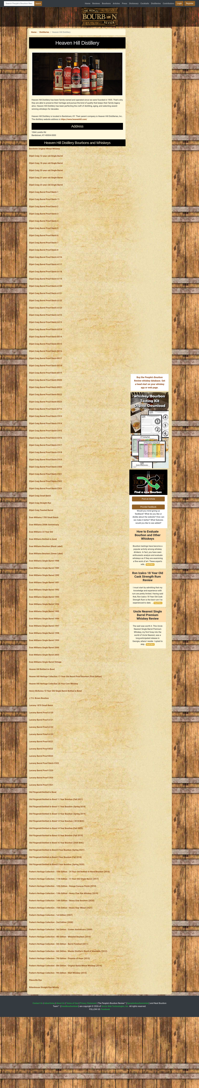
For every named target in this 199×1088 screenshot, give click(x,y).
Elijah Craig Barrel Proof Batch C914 (45, 459)
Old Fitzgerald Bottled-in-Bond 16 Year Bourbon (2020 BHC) (56, 878)
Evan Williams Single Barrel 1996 (44, 654)
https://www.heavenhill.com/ (74, 119)
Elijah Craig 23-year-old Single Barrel (46, 220)
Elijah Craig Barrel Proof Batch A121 (45, 329)
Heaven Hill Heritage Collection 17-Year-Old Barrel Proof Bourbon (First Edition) (65, 712)
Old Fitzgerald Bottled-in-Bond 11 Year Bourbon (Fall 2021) (56, 835)
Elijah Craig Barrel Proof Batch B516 (45, 386)
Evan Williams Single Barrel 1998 (44, 668)
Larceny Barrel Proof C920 (41, 813)
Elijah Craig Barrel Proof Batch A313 (45, 358)
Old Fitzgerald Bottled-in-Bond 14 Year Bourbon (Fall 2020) (56, 864)
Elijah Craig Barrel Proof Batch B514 (45, 372)
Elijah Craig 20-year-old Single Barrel (46, 206)
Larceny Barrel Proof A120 (41, 748)
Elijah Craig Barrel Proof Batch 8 (43, 285)
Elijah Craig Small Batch (40, 531)
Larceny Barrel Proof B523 (41, 791)
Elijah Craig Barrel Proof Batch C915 (45, 466)
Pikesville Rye (35, 1015)
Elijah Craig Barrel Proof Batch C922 (45, 517)
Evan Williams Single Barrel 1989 (44, 603)
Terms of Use (72, 1039)
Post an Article (148, 532)
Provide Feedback (148, 540)
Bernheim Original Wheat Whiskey (44, 184)
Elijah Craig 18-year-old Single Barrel (46, 198)
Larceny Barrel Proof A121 (41, 755)
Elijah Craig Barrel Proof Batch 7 (43, 278)
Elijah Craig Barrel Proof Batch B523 (45, 437)
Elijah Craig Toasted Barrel (41, 546)
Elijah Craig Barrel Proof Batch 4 (43, 256)
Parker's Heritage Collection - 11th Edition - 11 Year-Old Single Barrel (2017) (64, 914)
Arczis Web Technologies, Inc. (115, 1042)
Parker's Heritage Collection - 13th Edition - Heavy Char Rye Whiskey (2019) (63, 929)
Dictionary (133, 3)
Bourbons (106, 3)
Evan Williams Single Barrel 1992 (44, 625)
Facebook (105, 1045)
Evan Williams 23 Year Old (41, 567)
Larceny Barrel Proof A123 (41, 770)
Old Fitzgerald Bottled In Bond (42, 827)
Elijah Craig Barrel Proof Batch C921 (45, 509)
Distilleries (156, 3)
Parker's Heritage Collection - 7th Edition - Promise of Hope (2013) (59, 994)
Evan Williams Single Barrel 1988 (44, 596)
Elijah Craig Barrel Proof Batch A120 (45, 321)
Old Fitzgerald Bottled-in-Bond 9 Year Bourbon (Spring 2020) (56, 900)
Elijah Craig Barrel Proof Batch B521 (45, 423)
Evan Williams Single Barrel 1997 (44, 661)
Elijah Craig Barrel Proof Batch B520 (45, 415)
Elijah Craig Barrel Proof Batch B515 (45, 379)
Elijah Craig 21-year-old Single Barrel (46, 213)
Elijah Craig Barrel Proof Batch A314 (45, 365)
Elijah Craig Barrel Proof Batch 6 (43, 271)
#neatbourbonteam (69, 1042)
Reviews (96, 3)
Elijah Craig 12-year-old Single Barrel (46, 191)
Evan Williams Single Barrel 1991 (44, 618)
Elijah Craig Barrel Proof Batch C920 (45, 502)
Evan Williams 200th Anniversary (44, 560)
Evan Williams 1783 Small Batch (43, 553)
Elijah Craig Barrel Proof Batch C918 (45, 488)
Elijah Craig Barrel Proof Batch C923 (45, 524)
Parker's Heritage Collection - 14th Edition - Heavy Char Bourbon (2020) (61, 936)
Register (189, 3)
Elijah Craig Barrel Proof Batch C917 (45, 480)
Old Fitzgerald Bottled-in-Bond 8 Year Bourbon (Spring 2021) (56, 885)
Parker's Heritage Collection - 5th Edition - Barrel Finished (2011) (58, 979)
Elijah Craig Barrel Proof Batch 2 (43, 242)
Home (87, 3)
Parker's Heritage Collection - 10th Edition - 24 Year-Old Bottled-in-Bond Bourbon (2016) (69, 907)
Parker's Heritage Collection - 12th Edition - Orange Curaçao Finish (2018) (62, 921)
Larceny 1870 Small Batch (41, 741)
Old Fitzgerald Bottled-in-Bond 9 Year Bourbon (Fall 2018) (55, 893)
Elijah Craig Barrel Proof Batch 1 (43, 227)
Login (179, 3)
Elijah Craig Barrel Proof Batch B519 (45, 408)
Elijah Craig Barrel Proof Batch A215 (45, 350)
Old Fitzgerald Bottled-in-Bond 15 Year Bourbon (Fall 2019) (56, 871)
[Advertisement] (77, 157)
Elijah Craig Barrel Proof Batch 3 (43, 249)
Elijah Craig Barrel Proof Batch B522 (45, 430)
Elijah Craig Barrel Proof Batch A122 (45, 336)
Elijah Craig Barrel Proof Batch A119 (45, 314)
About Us (60, 1039)
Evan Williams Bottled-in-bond (43, 574)
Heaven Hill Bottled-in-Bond (42, 705)
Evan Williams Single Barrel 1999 (44, 676)
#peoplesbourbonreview (138, 1039)
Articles (116, 3)
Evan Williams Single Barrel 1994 (44, 639)
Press (124, 3)
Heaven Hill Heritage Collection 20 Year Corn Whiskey (53, 719)
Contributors (168, 3)
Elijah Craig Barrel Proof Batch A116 (45, 292)
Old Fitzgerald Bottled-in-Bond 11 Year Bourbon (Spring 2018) (57, 842)
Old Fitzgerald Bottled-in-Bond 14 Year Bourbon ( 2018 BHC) (56, 856)
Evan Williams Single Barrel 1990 (44, 611)
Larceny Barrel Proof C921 (41, 820)
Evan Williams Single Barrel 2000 (44, 683)
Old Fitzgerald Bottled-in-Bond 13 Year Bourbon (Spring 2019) (57, 849)
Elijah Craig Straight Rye (40, 538)
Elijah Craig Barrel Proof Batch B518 (45, 401)
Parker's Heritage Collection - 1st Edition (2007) (51, 950)
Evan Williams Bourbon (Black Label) (45, 582)
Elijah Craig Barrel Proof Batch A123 (45, 343)
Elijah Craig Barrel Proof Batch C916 (45, 473)
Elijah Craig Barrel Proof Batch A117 (45, 300)
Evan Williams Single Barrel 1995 (44, 647)
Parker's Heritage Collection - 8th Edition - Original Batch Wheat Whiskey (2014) (65, 1001)
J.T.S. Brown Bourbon (39, 733)
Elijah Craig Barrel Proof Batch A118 (45, 307)
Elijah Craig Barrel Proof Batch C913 (45, 452)
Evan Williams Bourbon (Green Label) (46, 589)
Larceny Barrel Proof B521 (41, 777)
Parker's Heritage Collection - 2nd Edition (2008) (51, 958)
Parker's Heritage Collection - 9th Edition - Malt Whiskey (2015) (58, 1008)
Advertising (49, 1039)
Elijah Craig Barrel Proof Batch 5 (43, 264)
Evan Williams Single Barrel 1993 (44, 632)
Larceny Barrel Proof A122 (41, 762)
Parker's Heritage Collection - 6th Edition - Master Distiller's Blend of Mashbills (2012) (68, 987)
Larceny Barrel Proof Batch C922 (44, 799)
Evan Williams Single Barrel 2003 (44, 690)
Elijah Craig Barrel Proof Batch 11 (44, 235)
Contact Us (38, 1039)
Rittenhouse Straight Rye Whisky (44, 1023)
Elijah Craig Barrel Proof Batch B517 (45, 394)
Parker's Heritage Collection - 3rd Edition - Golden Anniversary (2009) (60, 965)
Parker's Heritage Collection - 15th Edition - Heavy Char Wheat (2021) (60, 943)
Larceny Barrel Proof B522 (41, 784)
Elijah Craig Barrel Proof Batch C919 (45, 495)
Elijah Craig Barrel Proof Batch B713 (45, 444)
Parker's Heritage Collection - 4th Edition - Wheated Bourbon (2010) (60, 972)
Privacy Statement (88, 1039)
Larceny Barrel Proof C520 (41, 806)
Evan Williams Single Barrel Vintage (45, 697)
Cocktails (144, 3)
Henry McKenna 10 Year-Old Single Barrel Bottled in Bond (55, 726)
